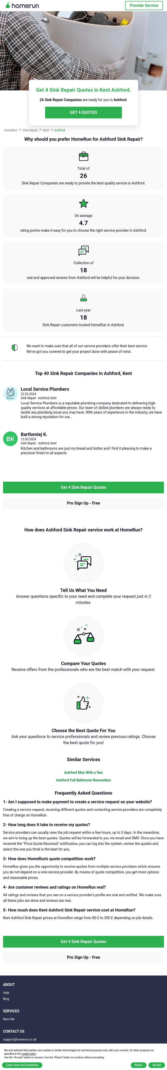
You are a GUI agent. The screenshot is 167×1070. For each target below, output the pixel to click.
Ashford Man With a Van (83, 772)
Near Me (8, 1019)
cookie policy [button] (29, 1053)
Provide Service (144, 5)
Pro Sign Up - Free (83, 503)
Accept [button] (157, 1065)
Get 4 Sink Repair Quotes (83, 487)
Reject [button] (138, 1065)
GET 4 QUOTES (83, 112)
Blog (6, 999)
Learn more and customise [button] (22, 1065)
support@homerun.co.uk (19, 1039)
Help (6, 993)
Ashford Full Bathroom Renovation (83, 780)
